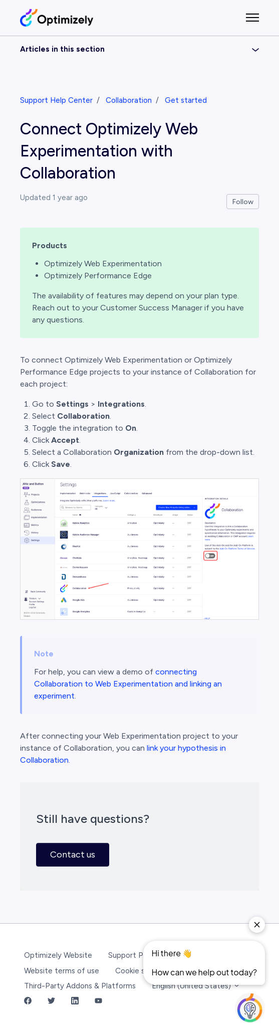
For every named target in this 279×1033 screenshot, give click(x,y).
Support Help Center (56, 100)
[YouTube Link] (98, 1001)
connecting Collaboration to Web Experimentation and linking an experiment (128, 684)
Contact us (72, 854)
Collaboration (129, 100)
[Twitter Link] (51, 1001)
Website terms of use (61, 970)
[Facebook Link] (28, 1001)
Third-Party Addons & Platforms (80, 985)
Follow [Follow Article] (242, 202)
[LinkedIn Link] (75, 1001)
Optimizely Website (58, 955)
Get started (186, 100)
